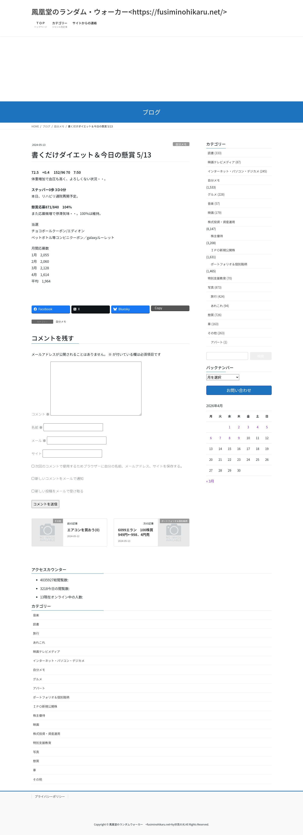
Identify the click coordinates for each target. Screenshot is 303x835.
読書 (36, 624)
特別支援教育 (42, 743)
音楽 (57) (214, 203)
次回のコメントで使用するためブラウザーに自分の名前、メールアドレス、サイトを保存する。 (109, 466)
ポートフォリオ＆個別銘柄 (229, 264)
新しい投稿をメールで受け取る (59, 491)
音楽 (36, 615)
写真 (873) (215, 287)
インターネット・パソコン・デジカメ (59, 660)
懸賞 (36, 761)
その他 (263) (216, 333)
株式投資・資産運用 (221, 222)
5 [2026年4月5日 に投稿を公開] (267, 427)
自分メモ (181, 144)
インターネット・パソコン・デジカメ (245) (237, 171)
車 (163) (213, 324)
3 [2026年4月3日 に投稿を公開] (248, 427)
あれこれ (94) (220, 306)
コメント (41, 414)
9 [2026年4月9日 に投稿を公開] (239, 438)
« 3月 (210, 481)
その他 (37, 779)
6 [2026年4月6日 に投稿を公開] (211, 438)
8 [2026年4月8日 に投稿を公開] (229, 438)
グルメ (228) (216, 194)
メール (39, 440)
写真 (36, 752)
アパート (39, 688)
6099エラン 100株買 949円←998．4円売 (137, 532)
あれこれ (39, 642)
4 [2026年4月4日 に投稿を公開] (257, 427)
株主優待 (217, 236)
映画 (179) (215, 212)
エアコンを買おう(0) (83, 529)
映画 (36, 724)
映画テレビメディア (46, 651)
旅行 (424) (218, 296)
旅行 (36, 633)
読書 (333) (215, 153)
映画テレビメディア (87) (224, 162)
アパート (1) (219, 342)
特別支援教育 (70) (220, 278)
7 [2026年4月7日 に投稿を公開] (220, 438)
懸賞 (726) (215, 315)
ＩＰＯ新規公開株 (223, 250)
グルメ (37, 679)
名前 (37, 427)
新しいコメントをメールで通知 (59, 478)
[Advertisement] (151, 69)
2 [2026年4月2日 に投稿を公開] (239, 427)
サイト (37, 453)
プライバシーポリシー (50, 796)
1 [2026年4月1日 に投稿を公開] (229, 427)
